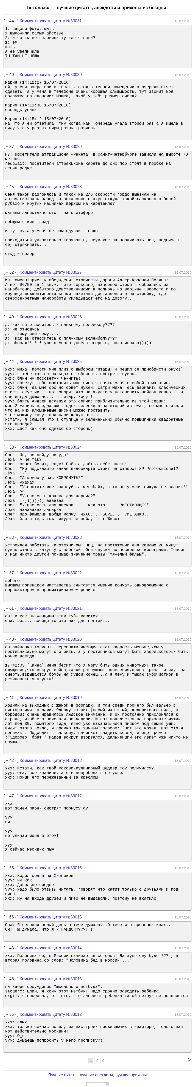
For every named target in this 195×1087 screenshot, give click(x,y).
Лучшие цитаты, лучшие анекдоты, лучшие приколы (97, 1075)
